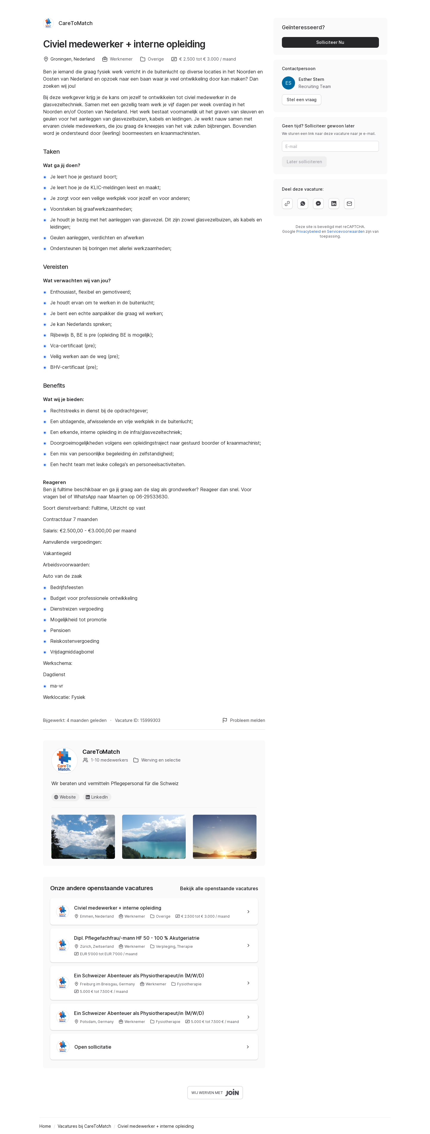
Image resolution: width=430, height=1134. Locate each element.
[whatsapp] (302, 203)
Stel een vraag (302, 99)
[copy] (287, 203)
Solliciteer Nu (330, 42)
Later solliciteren (304, 161)
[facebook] (318, 203)
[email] (349, 203)
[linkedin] (333, 203)
